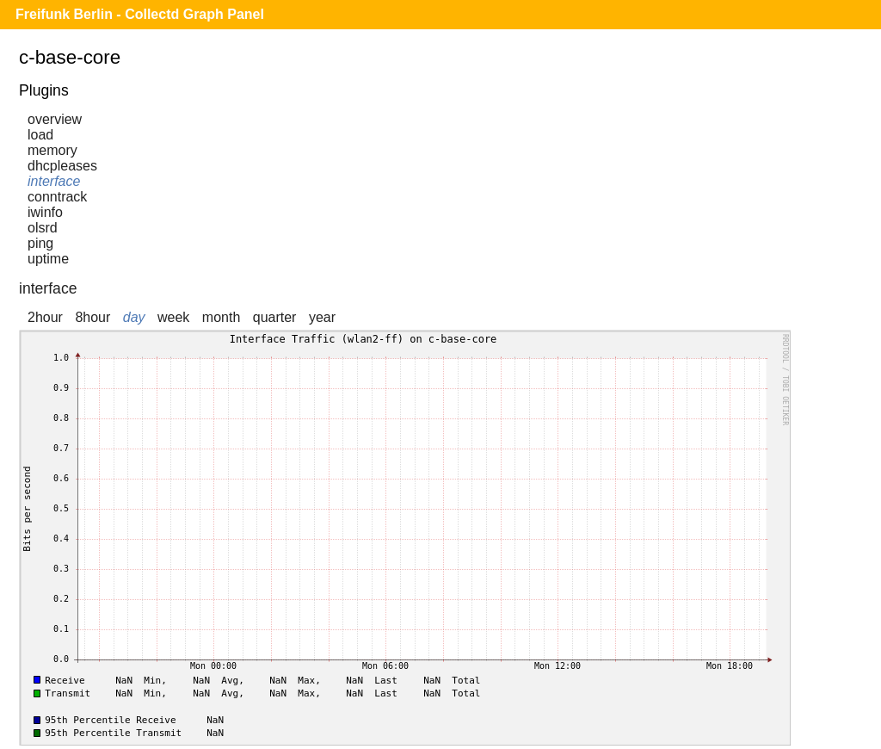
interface (54, 181)
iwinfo (45, 212)
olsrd (43, 227)
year (322, 317)
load (40, 134)
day (134, 317)
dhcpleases (62, 165)
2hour (45, 317)
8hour (92, 317)
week (173, 317)
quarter (275, 317)
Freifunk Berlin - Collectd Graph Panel (139, 14)
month (221, 317)
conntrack (57, 196)
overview (55, 119)
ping (40, 243)
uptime (48, 258)
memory (52, 150)
